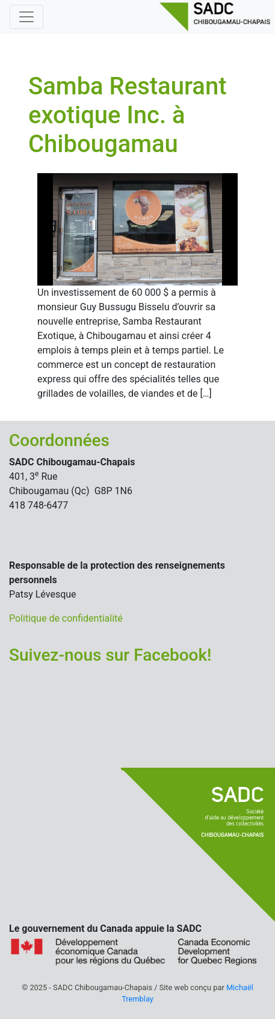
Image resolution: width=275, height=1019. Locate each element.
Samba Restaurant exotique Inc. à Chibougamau (127, 115)
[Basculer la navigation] (26, 17)
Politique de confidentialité (66, 618)
